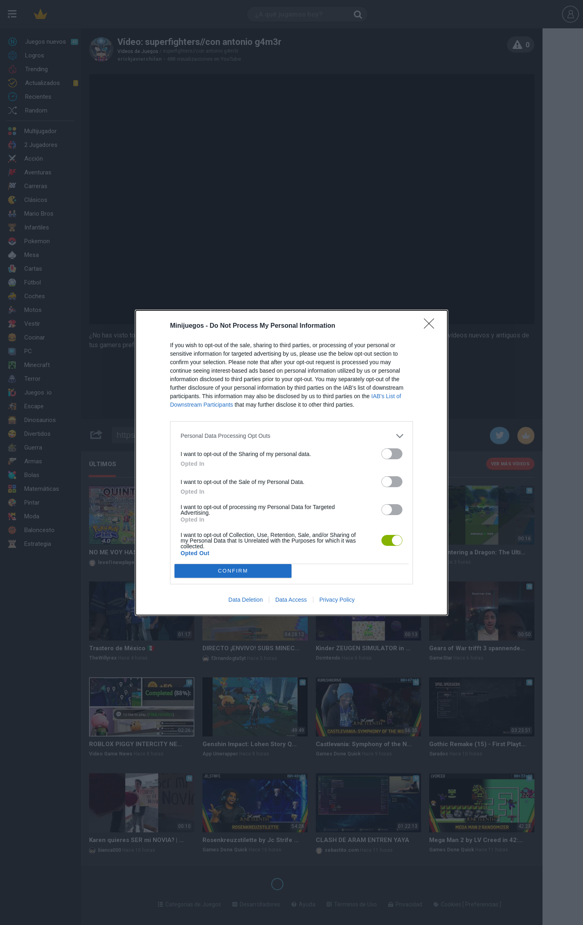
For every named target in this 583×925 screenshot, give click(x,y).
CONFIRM (233, 571)
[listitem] (291, 436)
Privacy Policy (337, 599)
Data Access (291, 599)
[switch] (391, 453)
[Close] (431, 326)
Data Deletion (245, 599)
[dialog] (291, 462)
